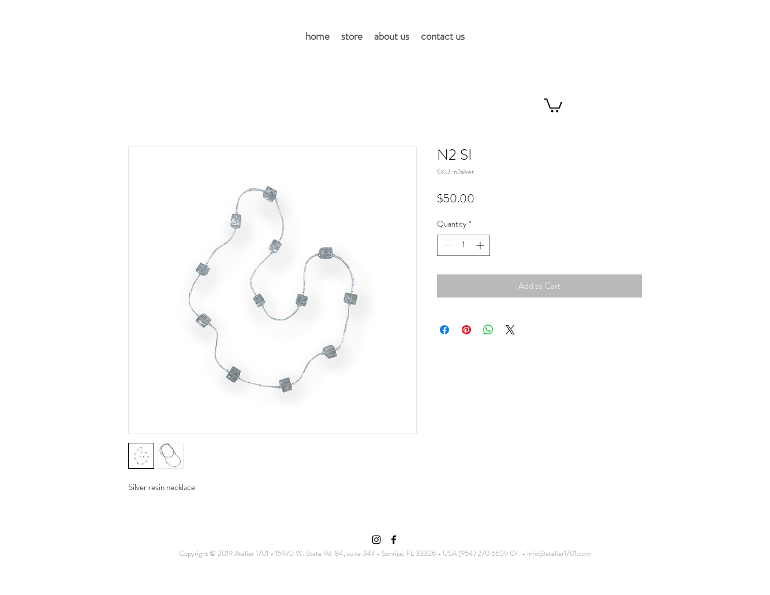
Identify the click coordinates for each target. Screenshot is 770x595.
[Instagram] (376, 539)
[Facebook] (393, 539)
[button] (553, 104)
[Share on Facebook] (444, 330)
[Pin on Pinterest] (466, 330)
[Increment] (481, 245)
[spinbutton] (463, 245)
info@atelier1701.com (559, 553)
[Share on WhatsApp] (488, 330)
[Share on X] (510, 330)
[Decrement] (446, 245)
